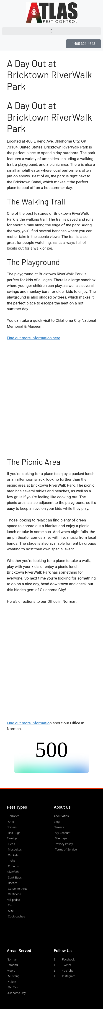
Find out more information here (33, 338)
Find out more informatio (28, 723)
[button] (51, 31)
